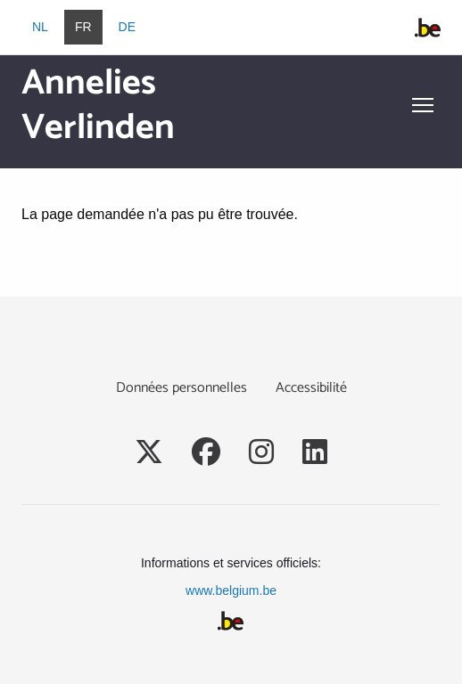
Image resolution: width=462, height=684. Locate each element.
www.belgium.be (231, 590)
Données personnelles (181, 388)
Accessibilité (311, 388)
